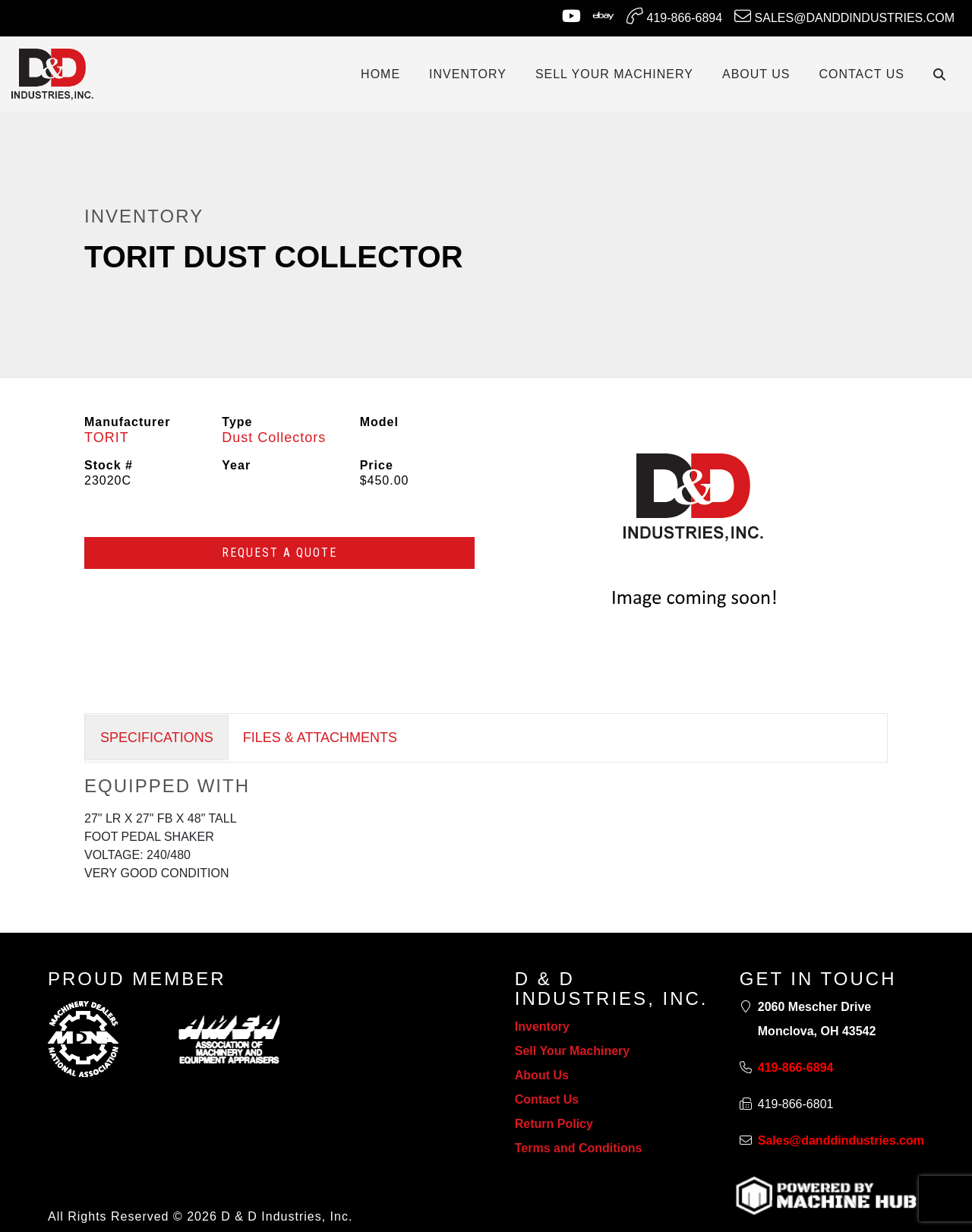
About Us (542, 1075)
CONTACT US (861, 74)
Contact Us (547, 1099)
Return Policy (554, 1123)
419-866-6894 (674, 16)
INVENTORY (468, 74)
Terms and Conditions (578, 1148)
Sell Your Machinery (572, 1050)
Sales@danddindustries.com (844, 16)
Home (380, 74)
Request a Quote (279, 552)
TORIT (106, 437)
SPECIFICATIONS (156, 737)
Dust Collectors (274, 437)
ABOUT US (756, 74)
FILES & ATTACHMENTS (320, 737)
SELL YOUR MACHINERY (614, 74)
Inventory (542, 1026)
